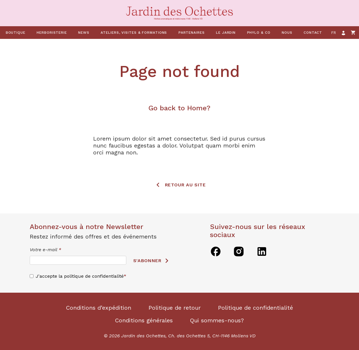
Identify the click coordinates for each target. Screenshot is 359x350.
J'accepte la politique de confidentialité (80, 276)
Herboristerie (52, 33)
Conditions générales (144, 320)
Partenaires (191, 33)
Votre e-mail (45, 249)
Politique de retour (175, 307)
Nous (287, 33)
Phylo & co (258, 33)
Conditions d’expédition (98, 307)
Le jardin (226, 33)
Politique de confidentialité (255, 307)
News (83, 33)
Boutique (15, 33)
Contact (313, 33)
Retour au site (185, 185)
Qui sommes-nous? (217, 320)
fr (333, 33)
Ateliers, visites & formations (134, 33)
